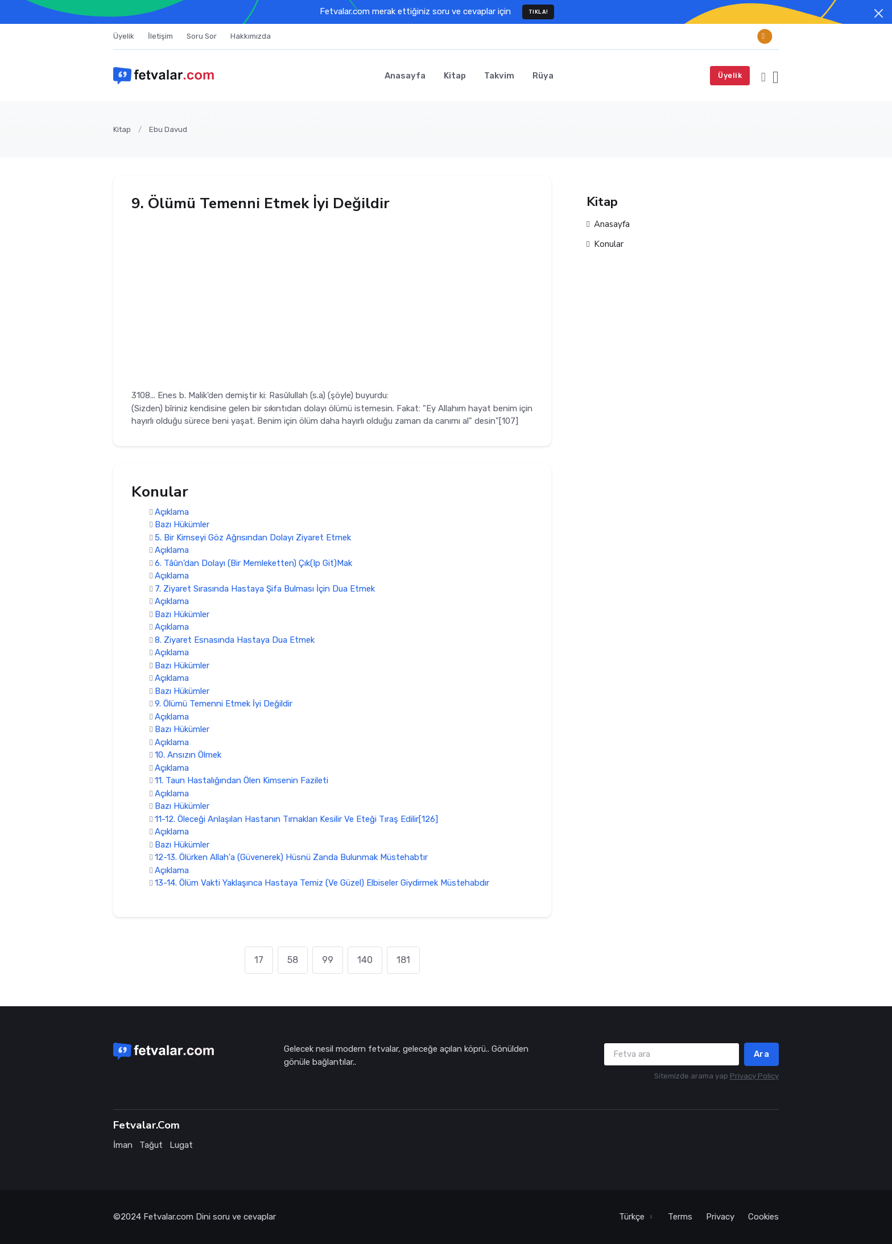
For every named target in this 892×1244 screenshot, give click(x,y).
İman (123, 1145)
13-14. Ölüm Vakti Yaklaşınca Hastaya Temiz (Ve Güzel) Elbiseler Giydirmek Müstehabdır (322, 883)
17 (258, 959)
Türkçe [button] (633, 1217)
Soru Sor (202, 36)
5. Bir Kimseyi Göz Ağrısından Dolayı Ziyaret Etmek (253, 537)
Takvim (499, 76)
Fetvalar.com (168, 1217)
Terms (680, 1217)
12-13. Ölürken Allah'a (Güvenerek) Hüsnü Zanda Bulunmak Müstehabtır (291, 858)
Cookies (763, 1217)
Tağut (151, 1145)
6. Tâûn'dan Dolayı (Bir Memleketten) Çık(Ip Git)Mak (253, 563)
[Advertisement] (332, 297)
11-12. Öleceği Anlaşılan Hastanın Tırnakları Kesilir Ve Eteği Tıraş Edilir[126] (296, 819)
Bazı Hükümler (182, 525)
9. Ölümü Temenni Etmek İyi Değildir (223, 704)
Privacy (720, 1217)
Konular (605, 244)
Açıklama (172, 512)
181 (403, 959)
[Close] (878, 13)
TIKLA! (538, 12)
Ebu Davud (168, 129)
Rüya (543, 76)
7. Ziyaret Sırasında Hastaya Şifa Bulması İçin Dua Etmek (265, 589)
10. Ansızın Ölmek (188, 755)
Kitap (455, 76)
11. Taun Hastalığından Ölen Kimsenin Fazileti (241, 781)
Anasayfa (405, 76)
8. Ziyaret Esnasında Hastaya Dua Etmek (235, 640)
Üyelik (123, 36)
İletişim (160, 36)
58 (292, 959)
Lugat (181, 1145)
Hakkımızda (250, 36)
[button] (763, 76)
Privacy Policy (754, 1076)
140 (365, 959)
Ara (762, 1054)
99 (327, 959)
